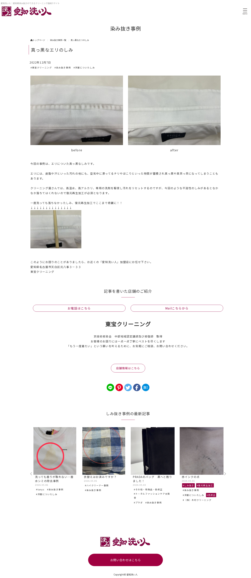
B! (145, 387)
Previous (31, 474)
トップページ (37, 40)
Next (225, 474)
